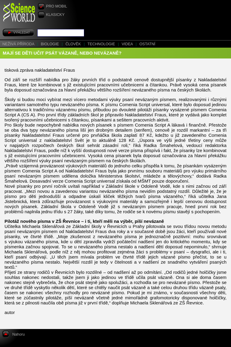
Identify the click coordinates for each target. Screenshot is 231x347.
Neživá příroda (18, 44)
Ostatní (148, 44)
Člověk (74, 44)
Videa (128, 44)
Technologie (102, 44)
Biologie (50, 44)
